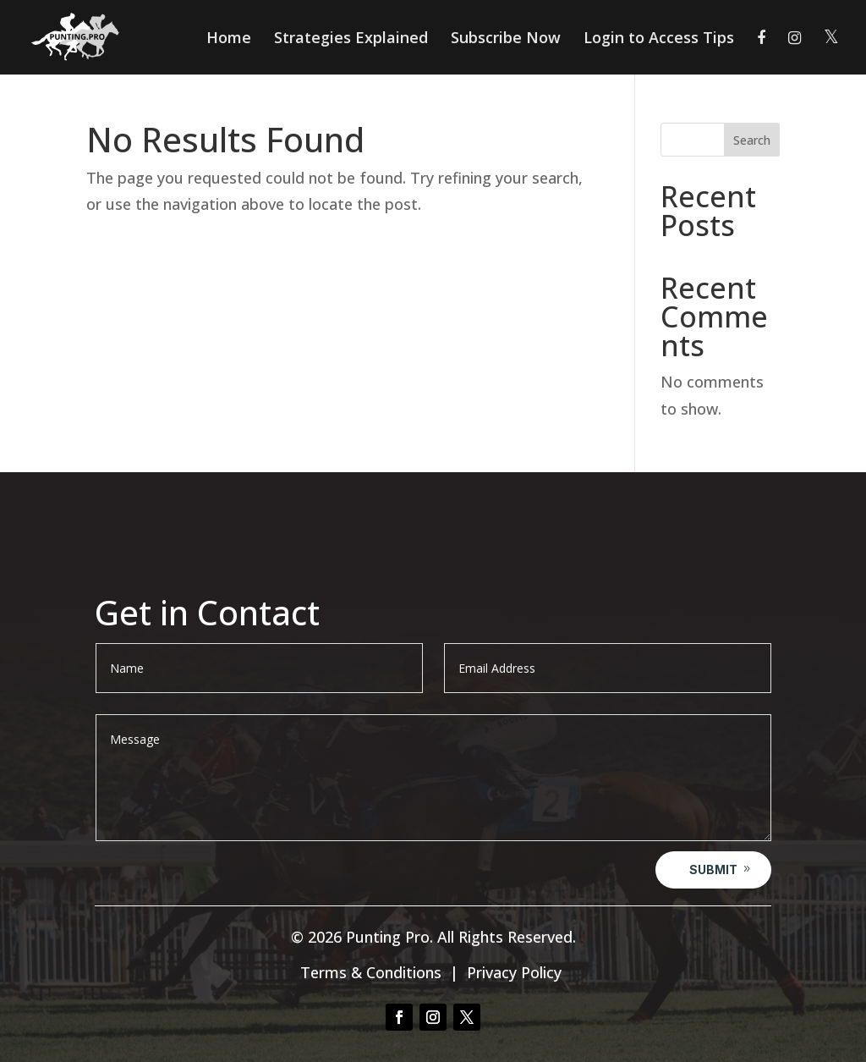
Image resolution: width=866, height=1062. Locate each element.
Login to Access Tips (659, 39)
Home (228, 39)
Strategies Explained (351, 39)
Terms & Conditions (370, 972)
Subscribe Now (506, 39)
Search (751, 140)
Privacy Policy (514, 972)
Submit (713, 869)
